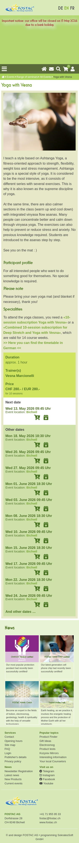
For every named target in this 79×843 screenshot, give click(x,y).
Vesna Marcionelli (19, 376)
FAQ (7, 749)
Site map (10, 745)
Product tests (47, 749)
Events (11, 76)
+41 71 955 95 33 (50, 814)
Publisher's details (16, 757)
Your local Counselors (52, 761)
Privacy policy (13, 761)
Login (8, 753)
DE (60, 8)
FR (72, 8)
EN (66, 8)
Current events (14, 783)
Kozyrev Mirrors (49, 753)
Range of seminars (27, 76)
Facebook (47, 779)
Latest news (12, 775)
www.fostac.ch (48, 822)
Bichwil (31, 412)
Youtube (46, 783)
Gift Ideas (45, 741)
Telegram (46, 771)
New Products (13, 779)
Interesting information (52, 757)
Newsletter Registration (19, 771)
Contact (9, 736)
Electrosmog (47, 745)
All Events (45, 76)
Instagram (47, 775)
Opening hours (14, 741)
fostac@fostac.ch (49, 818)
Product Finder (48, 736)
